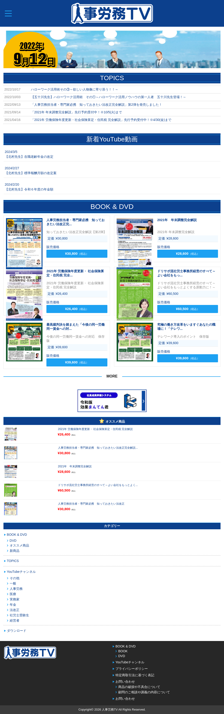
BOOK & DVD (17, 534)
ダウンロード (16, 630)
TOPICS (13, 561)
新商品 (14, 551)
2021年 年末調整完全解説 (75, 466)
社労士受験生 (19, 615)
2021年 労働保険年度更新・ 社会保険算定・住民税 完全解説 (95, 429)
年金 (13, 604)
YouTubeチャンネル (21, 572)
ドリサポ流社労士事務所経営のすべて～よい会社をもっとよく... (98, 485)
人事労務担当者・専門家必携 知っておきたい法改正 (91, 503)
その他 (14, 578)
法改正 (14, 610)
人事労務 (16, 589)
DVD (13, 540)
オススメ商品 (19, 545)
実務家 (14, 599)
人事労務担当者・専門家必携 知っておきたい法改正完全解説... (98, 447)
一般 (13, 583)
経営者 (14, 620)
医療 (13, 594)
